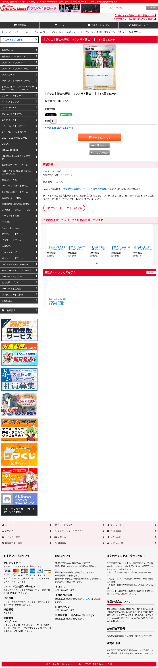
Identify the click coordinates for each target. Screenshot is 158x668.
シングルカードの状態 (95, 188)
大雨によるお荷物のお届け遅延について (135, 15)
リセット (151, 272)
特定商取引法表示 (71, 188)
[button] (138, 25)
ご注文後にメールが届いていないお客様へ (134, 19)
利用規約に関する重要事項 (59, 128)
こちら (13, 590)
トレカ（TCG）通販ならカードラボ (94, 664)
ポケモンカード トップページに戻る (64, 208)
